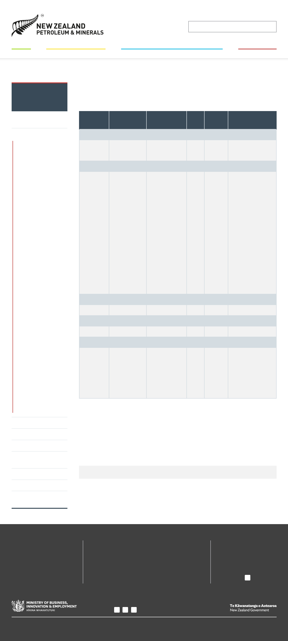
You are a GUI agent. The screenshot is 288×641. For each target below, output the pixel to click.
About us (226, 543)
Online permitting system (111, 557)
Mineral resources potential (39, 143)
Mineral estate (26, 434)
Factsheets (23, 473)
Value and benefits (31, 445)
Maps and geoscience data (75, 53)
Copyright (37, 624)
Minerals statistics (149, 67)
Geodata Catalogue (105, 551)
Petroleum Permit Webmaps (113, 564)
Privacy (18, 624)
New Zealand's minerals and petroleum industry (171, 53)
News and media (231, 557)
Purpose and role (232, 551)
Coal (170, 67)
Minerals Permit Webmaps (172, 551)
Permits (21, 53)
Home (37, 67)
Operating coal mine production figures (206, 67)
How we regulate (257, 53)
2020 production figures (29, 72)
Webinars (21, 485)
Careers (223, 564)
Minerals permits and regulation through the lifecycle (35, 157)
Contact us (226, 570)
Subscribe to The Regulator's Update (31, 499)
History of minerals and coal (39, 396)
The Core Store (162, 557)
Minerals (126, 67)
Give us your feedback (191, 477)
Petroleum (23, 422)
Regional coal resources (43, 218)
